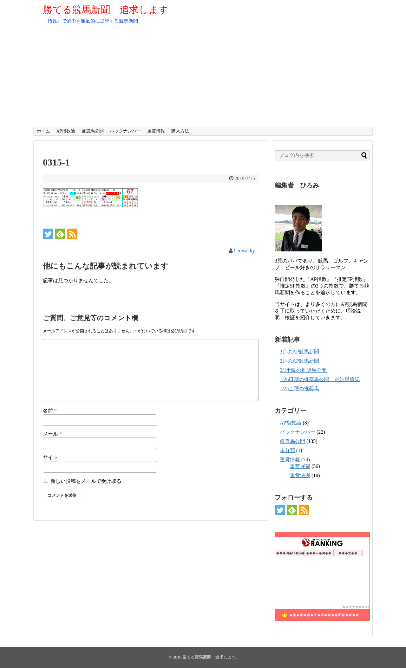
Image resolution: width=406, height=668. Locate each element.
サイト (50, 457)
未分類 (287, 450)
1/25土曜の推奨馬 (299, 388)
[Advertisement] (203, 79)
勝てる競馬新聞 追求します (105, 9)
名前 (50, 410)
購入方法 (180, 131)
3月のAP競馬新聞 (299, 351)
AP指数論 (65, 131)
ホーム (43, 131)
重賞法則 (300, 475)
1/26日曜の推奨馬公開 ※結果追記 (320, 379)
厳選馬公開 (93, 131)
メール (52, 434)
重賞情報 (156, 131)
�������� (355, 606)
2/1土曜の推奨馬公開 (303, 370)
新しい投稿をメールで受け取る (85, 481)
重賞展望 (300, 466)
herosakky (244, 250)
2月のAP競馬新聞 (299, 361)
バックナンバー (125, 131)
